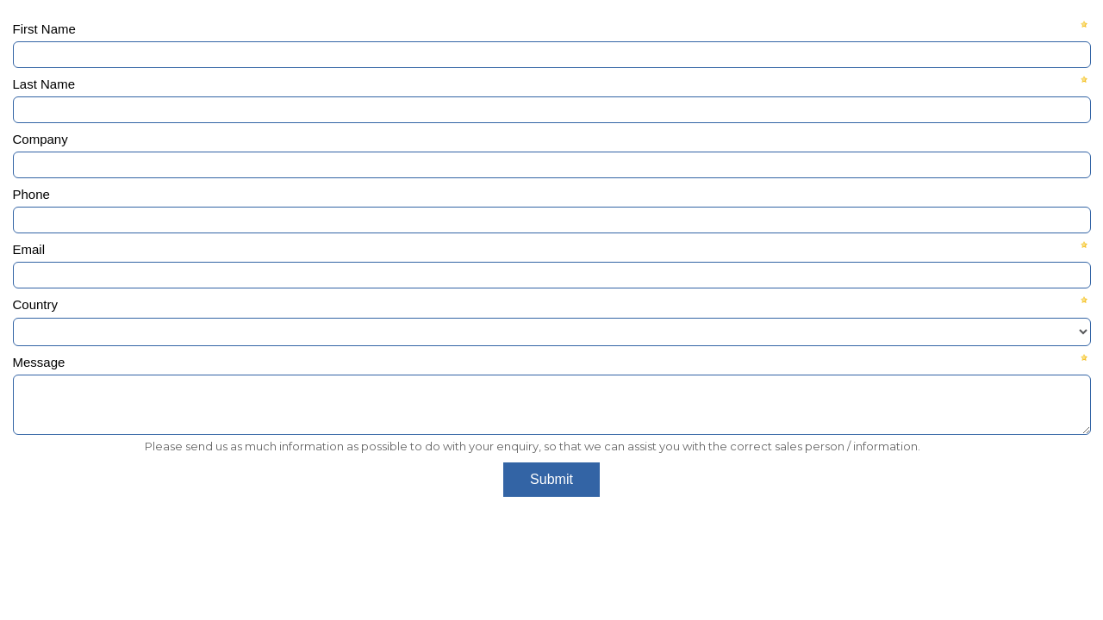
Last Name (44, 84)
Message (39, 362)
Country (36, 304)
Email (29, 249)
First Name (44, 29)
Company (40, 139)
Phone (31, 194)
